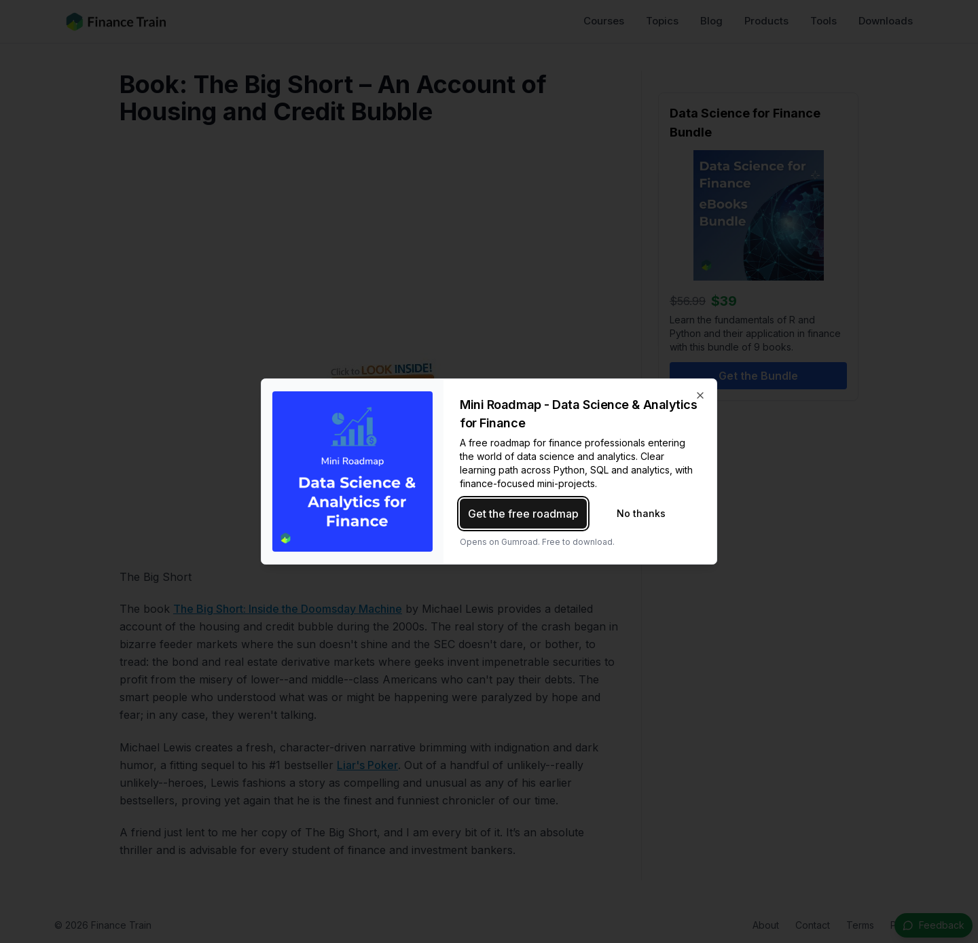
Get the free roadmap (523, 513)
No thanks (641, 513)
